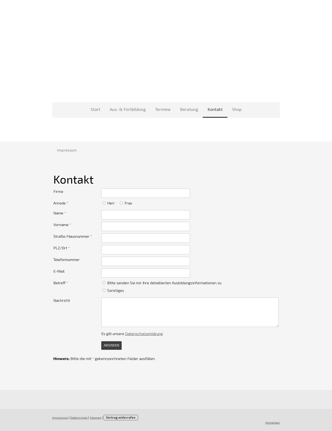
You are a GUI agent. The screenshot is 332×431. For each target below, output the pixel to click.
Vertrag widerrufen (120, 417)
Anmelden (272, 422)
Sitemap (95, 417)
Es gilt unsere (132, 333)
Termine (163, 109)
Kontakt (215, 109)
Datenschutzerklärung (144, 333)
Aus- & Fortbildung (128, 109)
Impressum (67, 150)
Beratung (189, 109)
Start (95, 109)
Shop (237, 109)
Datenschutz (79, 417)
